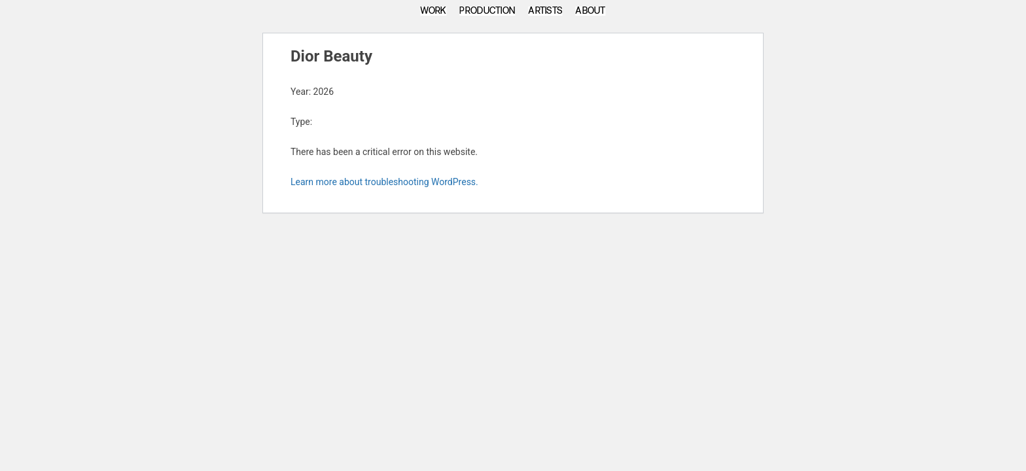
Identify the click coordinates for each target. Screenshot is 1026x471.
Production (487, 11)
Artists (545, 11)
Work (433, 11)
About (590, 11)
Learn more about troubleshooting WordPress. (384, 182)
